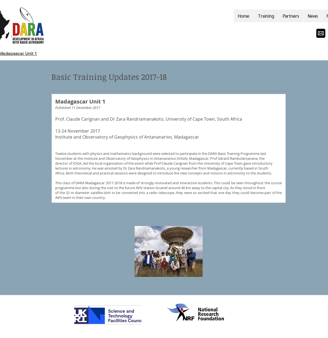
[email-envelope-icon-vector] (320, 33)
